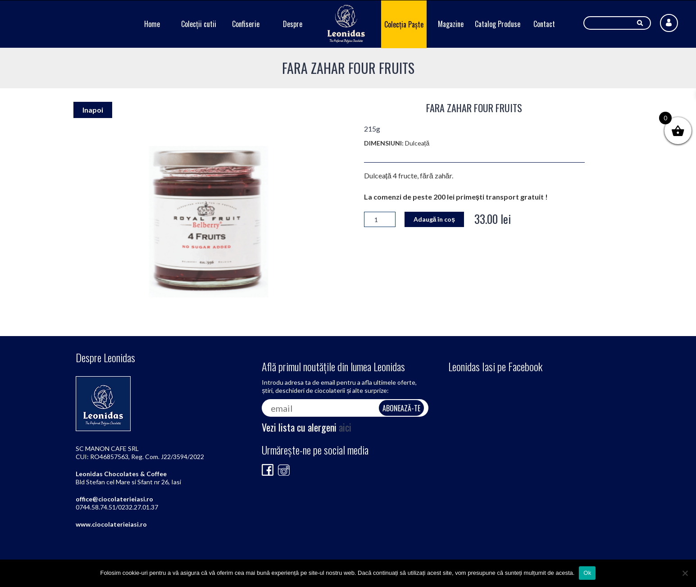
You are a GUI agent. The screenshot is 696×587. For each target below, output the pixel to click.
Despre (292, 23)
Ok (587, 572)
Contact (544, 23)
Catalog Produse (497, 23)
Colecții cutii (198, 23)
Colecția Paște (403, 24)
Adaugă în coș (434, 219)
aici (345, 427)
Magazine (451, 23)
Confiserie (245, 23)
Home (152, 23)
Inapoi (92, 109)
